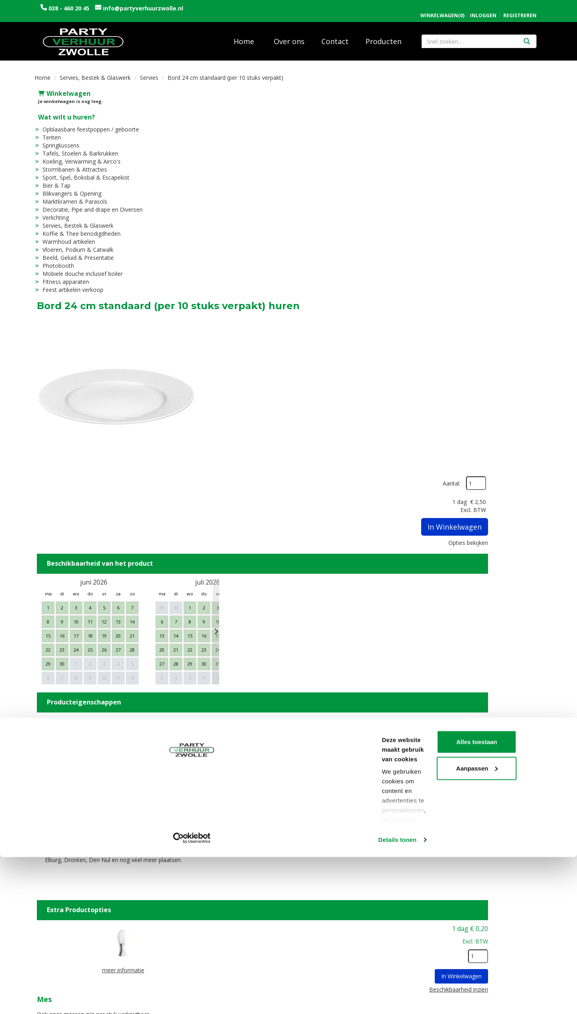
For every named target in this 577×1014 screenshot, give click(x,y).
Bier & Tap (53, 180)
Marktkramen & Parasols (71, 196)
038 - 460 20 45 (69, 8)
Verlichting (52, 212)
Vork (271, 729)
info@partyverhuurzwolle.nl (142, 8)
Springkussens (57, 140)
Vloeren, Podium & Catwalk (74, 244)
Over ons (289, 35)
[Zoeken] (527, 35)
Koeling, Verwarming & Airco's (78, 156)
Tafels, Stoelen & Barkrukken (77, 148)
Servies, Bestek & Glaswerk (95, 72)
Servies (149, 72)
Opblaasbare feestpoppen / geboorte (87, 124)
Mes (270, 652)
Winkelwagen (60, 87)
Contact (335, 35)
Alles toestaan (510, 939)
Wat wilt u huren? (62, 111)
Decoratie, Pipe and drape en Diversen (89, 204)
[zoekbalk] (479, 36)
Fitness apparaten (62, 276)
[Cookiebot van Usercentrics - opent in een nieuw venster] (52, 998)
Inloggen (483, 7)
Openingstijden (444, 907)
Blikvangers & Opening (68, 188)
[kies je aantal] (526, 678)
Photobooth (55, 260)
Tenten (48, 132)
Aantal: (500, 106)
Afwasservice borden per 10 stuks (323, 807)
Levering (307, 907)
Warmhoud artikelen (65, 236)
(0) (442, 7)
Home (244, 35)
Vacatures (182, 915)
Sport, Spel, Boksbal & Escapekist (82, 172)
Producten (383, 35)
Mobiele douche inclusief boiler (79, 268)
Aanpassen (510, 965)
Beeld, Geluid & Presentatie (74, 252)
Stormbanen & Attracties (71, 164)
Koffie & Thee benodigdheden (78, 228)
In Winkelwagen (503, 150)
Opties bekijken (517, 166)
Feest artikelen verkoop (69, 284)
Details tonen (124, 998)
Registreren (520, 7)
